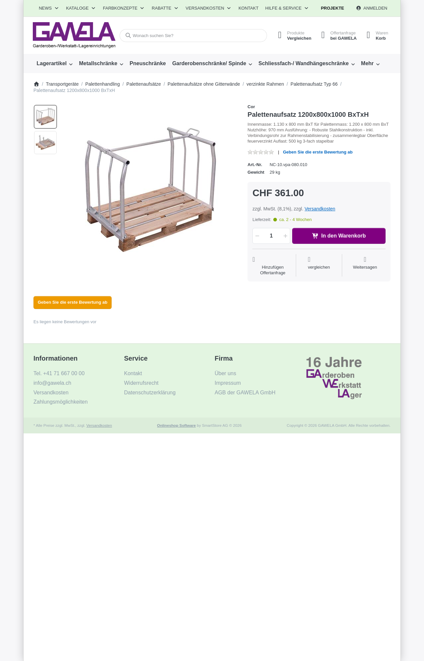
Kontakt (248, 8)
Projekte (332, 8)
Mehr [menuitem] (367, 63)
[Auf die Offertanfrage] (272, 266)
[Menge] (271, 236)
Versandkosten (319, 208)
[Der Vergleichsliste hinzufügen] (319, 266)
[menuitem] (54, 63)
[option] (45, 116)
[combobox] (193, 35)
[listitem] (150, 191)
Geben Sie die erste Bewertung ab (317, 152)
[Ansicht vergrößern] (150, 191)
